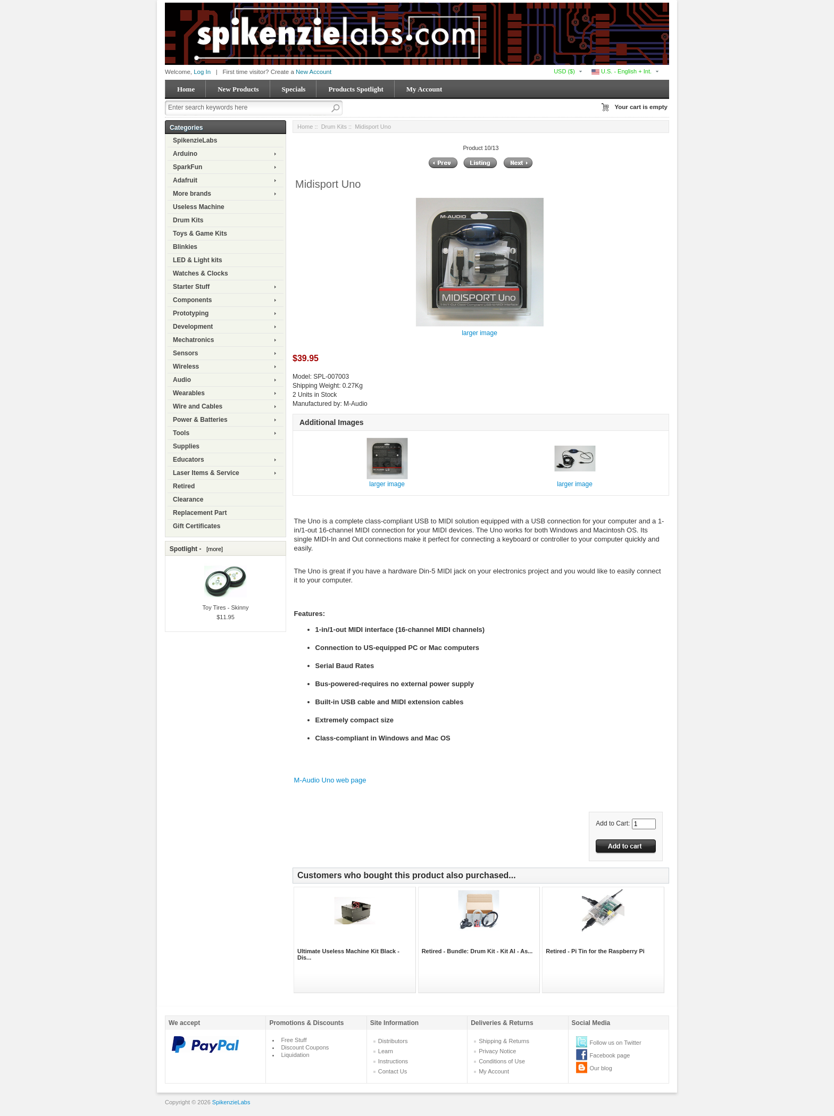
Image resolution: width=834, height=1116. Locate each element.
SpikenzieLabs (195, 140)
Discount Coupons (305, 1047)
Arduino (185, 153)
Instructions (393, 1061)
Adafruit (185, 180)
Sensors (185, 353)
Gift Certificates (196, 526)
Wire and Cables (197, 406)
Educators (188, 459)
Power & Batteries (200, 419)
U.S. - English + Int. (621, 71)
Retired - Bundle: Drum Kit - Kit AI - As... (477, 951)
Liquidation (295, 1055)
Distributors (393, 1041)
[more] (213, 549)
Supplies (186, 446)
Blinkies (185, 247)
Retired (184, 486)
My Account (424, 89)
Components (192, 300)
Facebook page (610, 1055)
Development (193, 326)
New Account (313, 72)
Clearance (188, 499)
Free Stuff (293, 1040)
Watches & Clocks (200, 273)
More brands (192, 193)
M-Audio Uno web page (330, 780)
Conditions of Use (502, 1061)
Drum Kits (188, 220)
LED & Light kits (197, 260)
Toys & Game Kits (200, 233)
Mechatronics (193, 340)
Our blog (601, 1068)
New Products (238, 89)
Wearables (189, 393)
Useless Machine (198, 207)
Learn (385, 1051)
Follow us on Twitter (615, 1042)
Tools (181, 433)
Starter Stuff (191, 286)
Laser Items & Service (206, 473)
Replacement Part (200, 513)
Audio (182, 380)
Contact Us (392, 1071)
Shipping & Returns (504, 1041)
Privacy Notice (497, 1051)
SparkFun (187, 167)
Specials (294, 89)
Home (186, 89)
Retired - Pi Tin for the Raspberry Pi (595, 951)
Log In (202, 72)
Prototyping (190, 313)
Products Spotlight (355, 89)
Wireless (186, 366)
